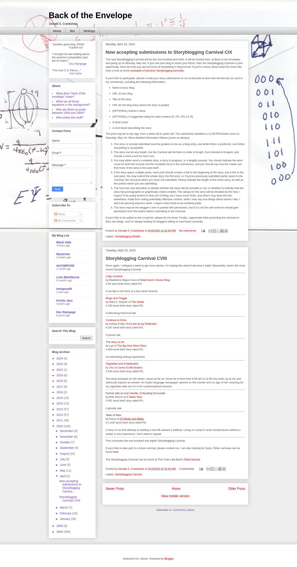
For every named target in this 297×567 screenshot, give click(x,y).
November (67, 436)
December (67, 431)
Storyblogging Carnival (128, 474)
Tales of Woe (113, 415)
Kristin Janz (64, 300)
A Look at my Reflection (142, 323)
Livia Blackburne (67, 277)
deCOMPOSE (65, 265)
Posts (59, 214)
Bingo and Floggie (116, 298)
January (65, 519)
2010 (60, 426)
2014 (60, 403)
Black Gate (63, 242)
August (65, 453)
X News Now (134, 396)
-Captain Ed (75, 47)
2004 (60, 531)
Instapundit (64, 288)
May (63, 470)
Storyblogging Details (127, 236)
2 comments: (187, 468)
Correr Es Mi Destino (130, 367)
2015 (60, 397)
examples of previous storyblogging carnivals (157, 70)
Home (57, 31)
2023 (60, 364)
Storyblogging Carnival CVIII (136, 258)
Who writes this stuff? (69, 117)
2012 (60, 414)
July (63, 459)
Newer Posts (115, 488)
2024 (60, 358)
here (115, 451)
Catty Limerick (114, 276)
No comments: (188, 230)
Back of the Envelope (90, 15)
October (65, 442)
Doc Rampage (65, 312)
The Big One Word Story (131, 345)
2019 (60, 375)
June (63, 464)
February (66, 513)
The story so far (115, 342)
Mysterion (63, 254)
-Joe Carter (75, 73)
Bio (72, 31)
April (63, 476)
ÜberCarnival (192, 459)
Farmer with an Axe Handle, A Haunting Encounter (135, 393)
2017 (60, 386)
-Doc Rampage (77, 63)
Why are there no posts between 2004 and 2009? (69, 111)
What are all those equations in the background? (71, 103)
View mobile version (175, 496)
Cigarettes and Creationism (122, 363)
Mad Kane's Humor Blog (155, 280)
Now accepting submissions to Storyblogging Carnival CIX (169, 52)
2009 (60, 526)
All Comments (64, 220)
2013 (60, 409)
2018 (60, 381)
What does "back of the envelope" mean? (69, 95)
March (64, 507)
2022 (60, 369)
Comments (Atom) (183, 509)
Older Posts (236, 488)
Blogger (168, 558)
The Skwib (137, 301)
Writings (89, 31)
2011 (60, 420)
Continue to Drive (116, 320)
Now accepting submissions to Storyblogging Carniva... (70, 486)
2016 (60, 392)
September (67, 447)
